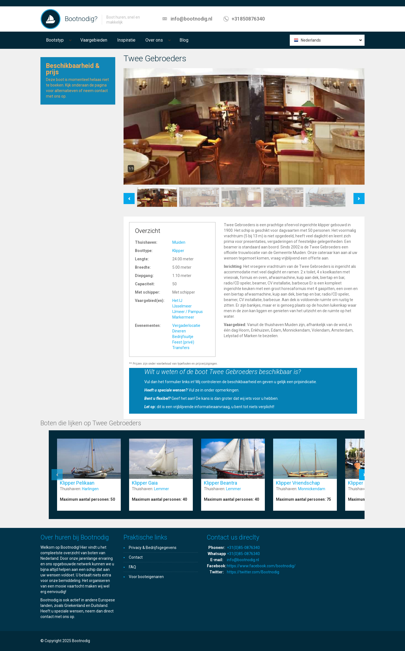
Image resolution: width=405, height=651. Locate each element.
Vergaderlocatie (186, 325)
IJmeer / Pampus (187, 311)
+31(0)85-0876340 (243, 547)
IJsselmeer (182, 306)
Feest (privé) (183, 342)
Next (359, 196)
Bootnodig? (81, 19)
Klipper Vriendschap (298, 483)
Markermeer (183, 317)
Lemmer (161, 489)
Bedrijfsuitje (182, 336)
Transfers (180, 347)
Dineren (179, 331)
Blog (184, 40)
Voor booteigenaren (146, 576)
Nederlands (311, 40)
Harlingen (90, 489)
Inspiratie (126, 40)
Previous (129, 196)
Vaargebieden (93, 40)
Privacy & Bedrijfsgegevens (152, 547)
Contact (136, 557)
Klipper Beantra (220, 483)
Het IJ (177, 300)
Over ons (154, 40)
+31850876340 (248, 19)
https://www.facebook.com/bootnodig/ (261, 566)
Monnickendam (311, 489)
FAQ (132, 567)
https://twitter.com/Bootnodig (253, 572)
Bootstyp (55, 40)
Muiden (178, 242)
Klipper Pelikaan (77, 483)
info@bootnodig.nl (191, 19)
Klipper (178, 250)
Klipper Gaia (145, 483)
